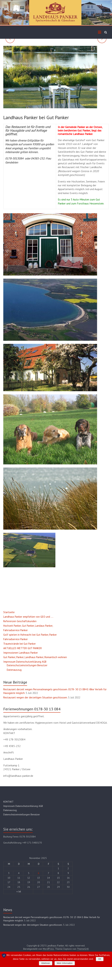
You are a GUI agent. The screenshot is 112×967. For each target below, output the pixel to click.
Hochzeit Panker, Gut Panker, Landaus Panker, (28, 625)
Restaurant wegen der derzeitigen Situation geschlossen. (35, 697)
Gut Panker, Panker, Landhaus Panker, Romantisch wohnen (35, 657)
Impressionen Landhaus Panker (20, 652)
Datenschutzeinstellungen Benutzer (27, 665)
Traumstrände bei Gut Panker (19, 643)
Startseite (9, 612)
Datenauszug (14, 669)
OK (99, 959)
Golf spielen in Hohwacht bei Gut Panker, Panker (30, 634)
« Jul (18, 891)
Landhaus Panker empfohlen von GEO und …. (28, 616)
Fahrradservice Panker (15, 630)
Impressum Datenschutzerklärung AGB (24, 661)
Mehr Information (65, 963)
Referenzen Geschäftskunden (19, 621)
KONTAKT (8, 801)
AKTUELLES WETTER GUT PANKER (22, 648)
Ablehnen (45, 963)
